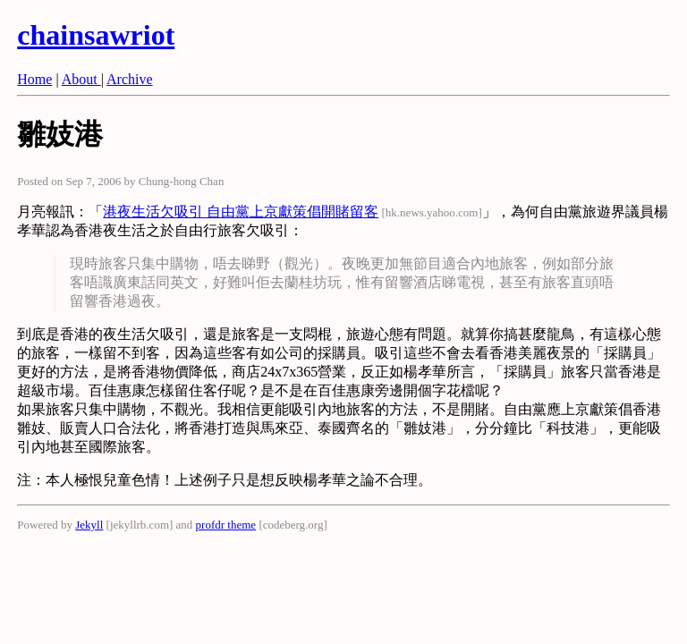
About (81, 79)
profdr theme (226, 524)
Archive (129, 79)
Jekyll (89, 524)
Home (34, 79)
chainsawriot (95, 35)
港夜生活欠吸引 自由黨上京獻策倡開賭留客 (240, 211)
